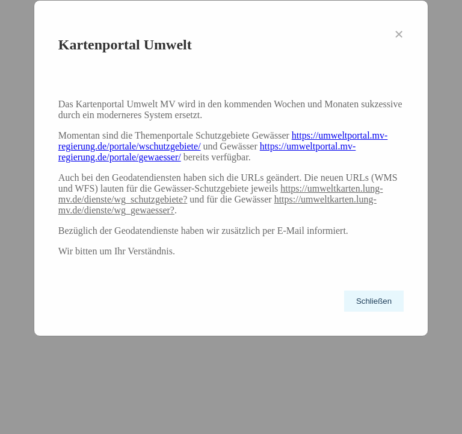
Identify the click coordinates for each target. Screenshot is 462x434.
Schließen (374, 301)
